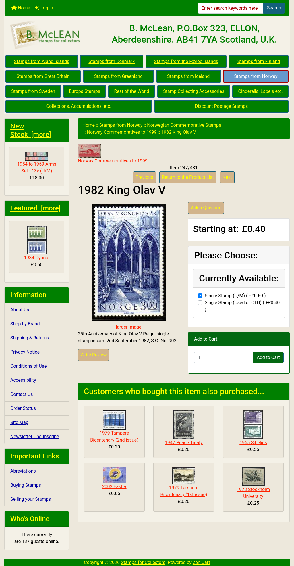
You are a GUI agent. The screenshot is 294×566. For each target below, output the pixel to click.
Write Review (93, 355)
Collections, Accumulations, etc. (78, 106)
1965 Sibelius (253, 442)
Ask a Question (206, 207)
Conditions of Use (28, 366)
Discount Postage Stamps (221, 106)
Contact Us (21, 394)
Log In (44, 8)
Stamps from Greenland (118, 76)
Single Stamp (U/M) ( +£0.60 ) (235, 295)
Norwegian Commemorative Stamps (184, 125)
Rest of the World (131, 91)
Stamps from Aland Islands (41, 61)
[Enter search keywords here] (231, 8)
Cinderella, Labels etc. (260, 91)
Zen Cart (201, 562)
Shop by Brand (25, 324)
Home (20, 8)
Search (274, 8)
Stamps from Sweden (33, 91)
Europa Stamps (84, 91)
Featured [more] (35, 208)
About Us (19, 309)
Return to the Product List (188, 177)
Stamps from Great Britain (43, 76)
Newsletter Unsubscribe (34, 436)
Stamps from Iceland (188, 76)
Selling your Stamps (30, 499)
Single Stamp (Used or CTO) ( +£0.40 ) (242, 306)
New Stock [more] (30, 130)
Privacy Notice (25, 352)
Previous (144, 177)
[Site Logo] (52, 35)
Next (227, 177)
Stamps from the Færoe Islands (186, 61)
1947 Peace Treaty (184, 442)
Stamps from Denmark (111, 61)
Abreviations (23, 471)
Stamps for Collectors (143, 562)
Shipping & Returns (29, 338)
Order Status (23, 408)
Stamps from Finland (258, 61)
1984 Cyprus (36, 243)
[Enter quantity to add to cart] (223, 357)
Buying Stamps (25, 485)
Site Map (19, 422)
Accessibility (23, 380)
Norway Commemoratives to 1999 (122, 132)
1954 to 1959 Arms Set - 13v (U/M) (36, 163)
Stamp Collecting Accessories (193, 91)
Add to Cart (268, 357)
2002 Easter (114, 486)
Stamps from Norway (256, 76)
